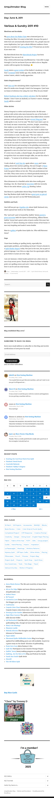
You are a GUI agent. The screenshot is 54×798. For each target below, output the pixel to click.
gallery (13, 230)
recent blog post (37, 119)
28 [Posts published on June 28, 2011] (20, 505)
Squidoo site (24, 207)
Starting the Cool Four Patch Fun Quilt (20, 459)
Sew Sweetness (10, 564)
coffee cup (25, 186)
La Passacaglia (10, 548)
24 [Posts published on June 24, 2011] (40, 501)
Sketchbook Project (30, 55)
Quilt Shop (28, 560)
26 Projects (17, 525)
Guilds (7, 544)
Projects (19, 560)
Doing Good (25, 537)
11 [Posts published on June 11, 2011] (46, 493)
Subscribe (12, 361)
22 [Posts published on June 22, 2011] (27, 501)
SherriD (9, 659)
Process (25, 556)
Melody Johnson (12, 631)
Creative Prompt (40, 533)
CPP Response (26, 533)
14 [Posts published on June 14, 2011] (20, 497)
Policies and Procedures (24, 791)
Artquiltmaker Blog (15, 7)
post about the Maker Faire (17, 36)
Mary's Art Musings (13, 625)
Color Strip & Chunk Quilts (32, 529)
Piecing (44, 552)
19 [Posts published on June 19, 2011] (7, 501)
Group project (43, 541)
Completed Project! (12, 533)
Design (16, 537)
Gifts (34, 541)
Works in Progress (26, 568)
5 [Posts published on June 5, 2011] (7, 493)
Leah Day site (20, 163)
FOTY (28, 541)
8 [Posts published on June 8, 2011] (26, 493)
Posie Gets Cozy (11, 646)
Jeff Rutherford (11, 620)
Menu (47, 6)
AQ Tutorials (8, 781)
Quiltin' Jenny (11, 651)
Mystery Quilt (10, 552)
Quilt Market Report (12, 248)
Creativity (8, 537)
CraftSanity (10, 605)
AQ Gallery (8, 776)
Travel (36, 564)
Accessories (27, 525)
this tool (11, 86)
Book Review (10, 529)
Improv (26, 544)
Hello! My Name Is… (11, 785)
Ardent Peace (11, 594)
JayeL (11, 434)
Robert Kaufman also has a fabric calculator (20, 96)
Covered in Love (12, 600)
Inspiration (35, 544)
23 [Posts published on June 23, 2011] (33, 501)
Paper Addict (10, 636)
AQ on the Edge (11, 589)
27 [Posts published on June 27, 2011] (14, 505)
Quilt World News (36, 271)
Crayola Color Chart (13, 607)
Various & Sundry (11, 568)
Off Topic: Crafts (22, 552)
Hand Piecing (17, 544)
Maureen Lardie (11, 628)
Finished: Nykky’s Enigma (15, 467)
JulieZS (11, 375)
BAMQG (37, 525)
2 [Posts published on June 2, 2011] (33, 490)
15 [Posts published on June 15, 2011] (27, 497)
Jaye (8, 271)
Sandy (6, 70)
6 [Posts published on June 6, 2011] (13, 493)
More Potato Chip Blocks (25, 434)
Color (19, 529)
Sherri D (12, 389)
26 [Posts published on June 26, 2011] (7, 505)
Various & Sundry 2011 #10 (21, 25)
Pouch (17, 556)
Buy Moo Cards (10, 693)
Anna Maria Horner (13, 584)
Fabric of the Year (17, 541)
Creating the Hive (26, 47)
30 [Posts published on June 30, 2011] (33, 505)
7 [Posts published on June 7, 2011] (20, 493)
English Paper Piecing (40, 537)
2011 (28, 271)
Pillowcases (9, 556)
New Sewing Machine (25, 375)
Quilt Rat (9, 649)
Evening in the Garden (14, 612)
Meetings (20, 548)
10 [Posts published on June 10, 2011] (40, 493)
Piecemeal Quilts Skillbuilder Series (19, 638)
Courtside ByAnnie (13, 464)
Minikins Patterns (32, 548)
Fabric (7, 541)
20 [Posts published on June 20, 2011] (14, 501)
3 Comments (14, 273)
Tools (20, 564)
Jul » (40, 509)
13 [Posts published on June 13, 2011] (14, 497)
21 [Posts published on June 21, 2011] (20, 501)
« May (13, 509)
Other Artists (35, 552)
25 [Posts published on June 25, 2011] (46, 501)
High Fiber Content (13, 615)
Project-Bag (34, 556)
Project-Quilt (9, 560)
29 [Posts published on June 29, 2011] (27, 505)
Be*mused (10, 597)
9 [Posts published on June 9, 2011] (33, 493)
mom (36, 163)
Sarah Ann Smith (12, 656)
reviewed (12, 73)
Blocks (44, 525)
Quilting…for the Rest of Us (16, 654)
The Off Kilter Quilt (13, 662)
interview (30, 184)
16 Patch (8, 525)
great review (19, 70)
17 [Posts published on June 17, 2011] (40, 497)
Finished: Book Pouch (14, 461)
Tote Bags (28, 564)
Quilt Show (38, 560)
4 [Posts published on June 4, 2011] (46, 490)
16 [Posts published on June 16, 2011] (33, 497)
